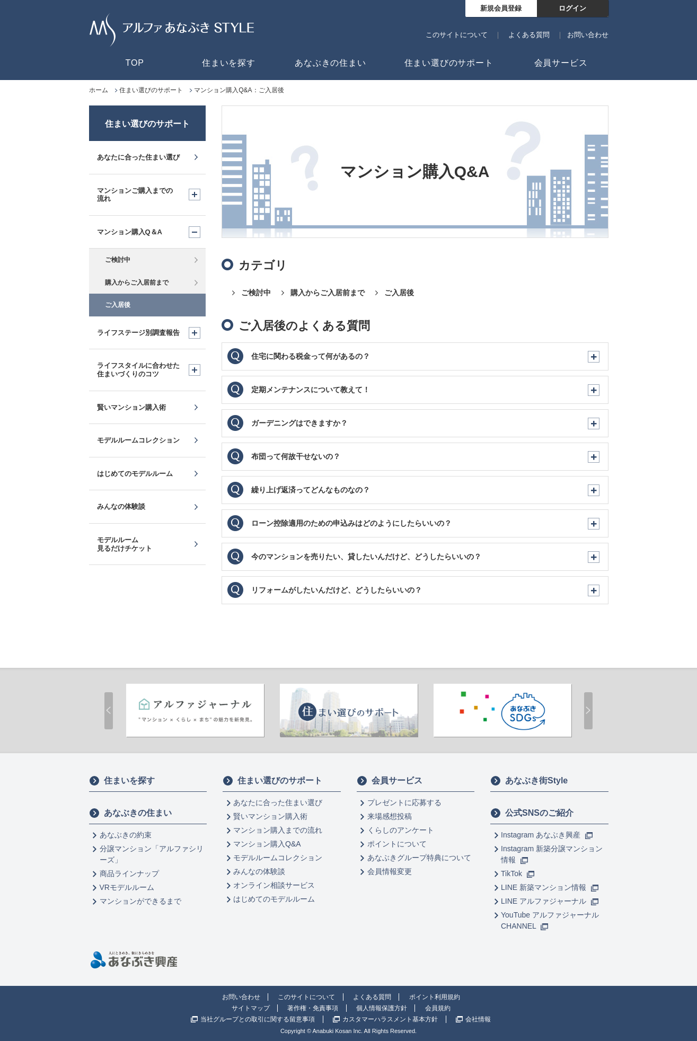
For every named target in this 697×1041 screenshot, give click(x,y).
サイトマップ (251, 1008)
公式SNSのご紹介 (532, 813)
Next (588, 710)
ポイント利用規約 (434, 997)
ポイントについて (397, 844)
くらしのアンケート (400, 830)
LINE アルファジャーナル (549, 901)
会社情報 (478, 1019)
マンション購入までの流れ (277, 830)
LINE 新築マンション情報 (549, 887)
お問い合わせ (587, 35)
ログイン (572, 8)
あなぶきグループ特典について (419, 857)
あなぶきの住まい (130, 813)
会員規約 (438, 1008)
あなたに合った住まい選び (277, 802)
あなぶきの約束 (126, 835)
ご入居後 (399, 292)
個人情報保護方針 (381, 1008)
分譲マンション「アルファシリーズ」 (152, 854)
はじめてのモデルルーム (274, 899)
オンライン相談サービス (274, 885)
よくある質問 (529, 35)
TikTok (517, 873)
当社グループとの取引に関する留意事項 (257, 1019)
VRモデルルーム (127, 887)
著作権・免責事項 (312, 1008)
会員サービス (389, 780)
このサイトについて (457, 35)
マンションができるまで (140, 901)
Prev (108, 710)
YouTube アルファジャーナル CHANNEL (550, 920)
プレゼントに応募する (404, 802)
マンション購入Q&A (267, 844)
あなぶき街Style (529, 780)
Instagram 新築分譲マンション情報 (552, 854)
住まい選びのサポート (147, 123)
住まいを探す (122, 780)
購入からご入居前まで (327, 292)
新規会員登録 (501, 8)
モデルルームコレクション (277, 857)
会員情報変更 (389, 871)
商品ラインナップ (129, 873)
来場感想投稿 (389, 816)
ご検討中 (256, 292)
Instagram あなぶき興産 (547, 835)
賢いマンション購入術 (270, 816)
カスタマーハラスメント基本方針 (390, 1019)
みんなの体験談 (259, 871)
